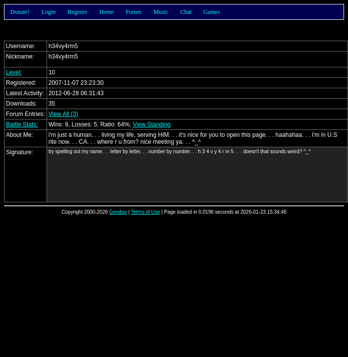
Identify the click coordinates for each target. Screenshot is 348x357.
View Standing (152, 124)
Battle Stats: (22, 124)
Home (106, 11)
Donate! (20, 11)
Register (77, 11)
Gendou (118, 212)
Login (49, 11)
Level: (14, 72)
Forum (134, 11)
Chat (186, 11)
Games (211, 11)
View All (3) (63, 114)
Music (161, 11)
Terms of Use (145, 212)
